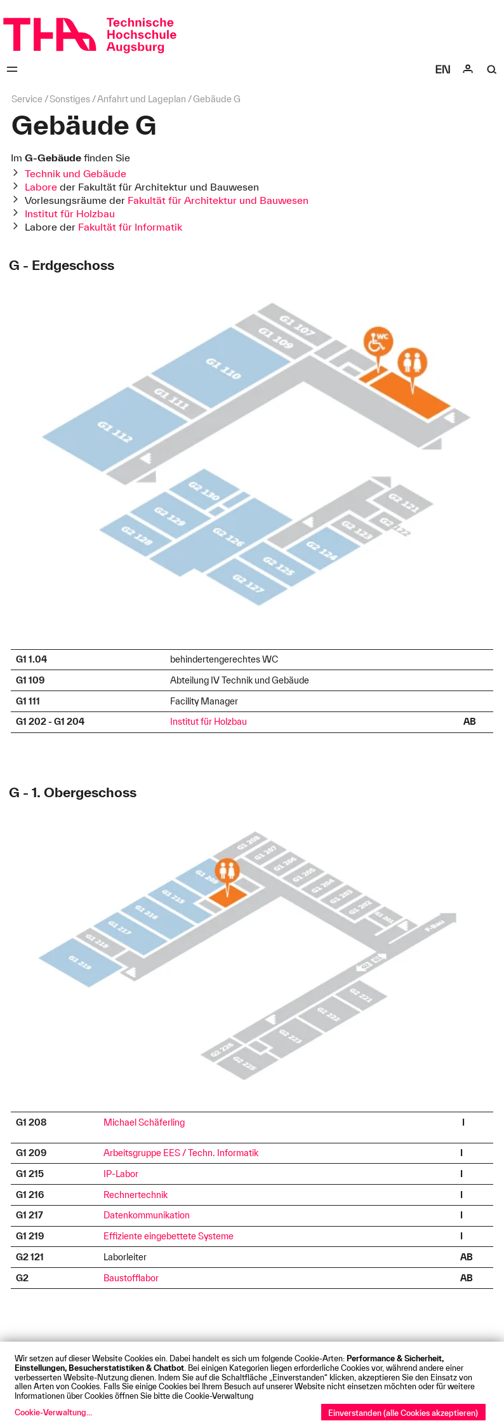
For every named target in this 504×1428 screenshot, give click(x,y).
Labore (41, 186)
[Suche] (492, 69)
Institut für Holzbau (70, 213)
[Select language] (443, 69)
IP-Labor (120, 1174)
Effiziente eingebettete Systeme (168, 1236)
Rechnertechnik (135, 1195)
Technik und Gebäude (75, 173)
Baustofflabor (131, 1278)
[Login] (468, 69)
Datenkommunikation (146, 1215)
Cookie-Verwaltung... (53, 1412)
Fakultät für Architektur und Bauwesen (218, 200)
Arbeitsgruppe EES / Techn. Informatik (180, 1153)
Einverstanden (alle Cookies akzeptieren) (403, 1412)
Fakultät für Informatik (130, 226)
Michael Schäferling (144, 1122)
